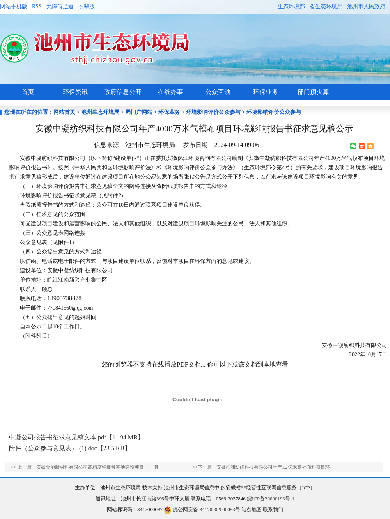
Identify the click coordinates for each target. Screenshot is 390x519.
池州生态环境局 (100, 112)
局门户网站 (138, 112)
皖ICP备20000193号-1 (270, 498)
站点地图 (251, 509)
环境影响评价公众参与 (213, 112)
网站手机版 (13, 6)
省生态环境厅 (326, 6)
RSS (37, 6)
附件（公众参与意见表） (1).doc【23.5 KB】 (70, 448)
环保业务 (265, 92)
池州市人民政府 (366, 6)
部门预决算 (313, 92)
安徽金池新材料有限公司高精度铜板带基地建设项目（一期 (97, 467)
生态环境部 (291, 6)
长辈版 (86, 6)
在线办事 (170, 92)
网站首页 (64, 112)
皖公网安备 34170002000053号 (202, 509)
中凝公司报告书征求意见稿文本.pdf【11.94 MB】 (76, 437)
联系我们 (273, 509)
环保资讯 (75, 92)
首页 (27, 92)
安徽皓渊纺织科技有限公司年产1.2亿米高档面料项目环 (273, 467)
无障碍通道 (60, 6)
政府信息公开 (123, 92)
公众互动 (218, 92)
